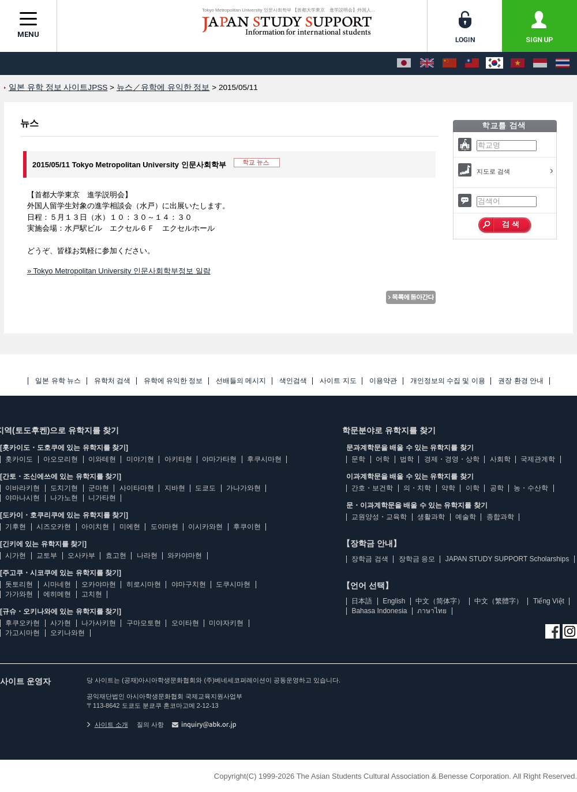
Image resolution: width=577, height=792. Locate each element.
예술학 (465, 517)
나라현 (147, 555)
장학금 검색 (369, 559)
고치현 (91, 594)
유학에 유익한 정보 (173, 381)
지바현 (174, 488)
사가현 (60, 623)
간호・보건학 (372, 488)
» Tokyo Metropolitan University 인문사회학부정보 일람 (119, 270)
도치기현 (64, 488)
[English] (427, 63)
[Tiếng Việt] (517, 63)
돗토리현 (19, 584)
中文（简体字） (439, 601)
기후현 (15, 527)
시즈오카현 (53, 527)
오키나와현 (67, 633)
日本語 (361, 601)
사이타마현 (136, 488)
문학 (358, 459)
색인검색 (293, 381)
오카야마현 (98, 584)
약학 (448, 488)
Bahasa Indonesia (379, 611)
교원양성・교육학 (379, 517)
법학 (407, 459)
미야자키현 (226, 623)
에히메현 (57, 594)
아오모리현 (60, 459)
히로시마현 (143, 584)
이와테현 (102, 459)
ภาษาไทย (432, 611)
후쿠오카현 (22, 623)
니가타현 (102, 498)
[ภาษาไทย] (562, 63)
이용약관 (383, 381)
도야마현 (164, 527)
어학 (382, 459)
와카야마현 (184, 555)
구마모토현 (143, 623)
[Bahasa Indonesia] (540, 63)
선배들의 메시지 (241, 381)
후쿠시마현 (264, 459)
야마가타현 (219, 459)
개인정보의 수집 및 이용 (447, 381)
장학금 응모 (417, 559)
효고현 (116, 555)
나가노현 (64, 498)
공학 (497, 488)
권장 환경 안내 (521, 381)
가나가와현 (243, 488)
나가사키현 (98, 623)
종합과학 (500, 517)
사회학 (500, 459)
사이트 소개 (107, 724)
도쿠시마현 (233, 584)
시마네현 (57, 584)
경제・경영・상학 (451, 459)
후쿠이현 (247, 527)
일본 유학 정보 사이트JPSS (58, 87)
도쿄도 (205, 488)
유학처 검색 (112, 381)
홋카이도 (19, 459)
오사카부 (81, 555)
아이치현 (95, 527)
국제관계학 (537, 459)
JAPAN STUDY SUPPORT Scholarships (507, 559)
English (394, 601)
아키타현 (178, 459)
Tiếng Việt (548, 601)
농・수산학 (531, 488)
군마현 (98, 488)
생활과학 (431, 517)
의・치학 (417, 488)
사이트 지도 (338, 381)
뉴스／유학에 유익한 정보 (163, 87)
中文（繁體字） (498, 601)
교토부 (46, 555)
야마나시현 (22, 498)
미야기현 (140, 459)
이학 (472, 488)
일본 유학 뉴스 (58, 381)
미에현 (129, 527)
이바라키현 (22, 488)
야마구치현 (188, 584)
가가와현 (19, 594)
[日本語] (404, 63)
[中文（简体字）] (449, 63)
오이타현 (185, 623)
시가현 (15, 555)
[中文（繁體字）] (472, 63)
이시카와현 (205, 527)
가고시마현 (22, 633)
